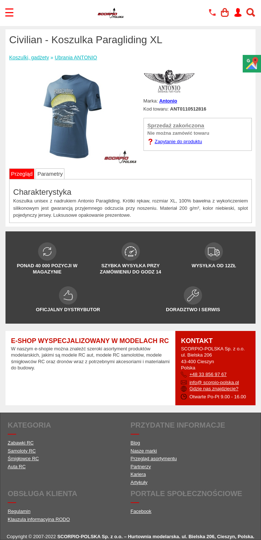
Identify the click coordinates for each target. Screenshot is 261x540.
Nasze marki (144, 451)
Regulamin (19, 511)
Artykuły (139, 482)
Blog (135, 443)
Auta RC (17, 466)
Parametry (50, 174)
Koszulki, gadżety (29, 57)
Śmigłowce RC (23, 458)
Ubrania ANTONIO (76, 57)
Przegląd (22, 174)
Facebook (141, 511)
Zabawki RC (21, 443)
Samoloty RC (22, 451)
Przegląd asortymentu (154, 458)
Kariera (138, 474)
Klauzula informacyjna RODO (39, 519)
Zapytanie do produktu (178, 141)
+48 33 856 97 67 (208, 374)
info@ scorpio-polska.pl (214, 382)
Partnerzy (141, 466)
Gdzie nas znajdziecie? (213, 388)
